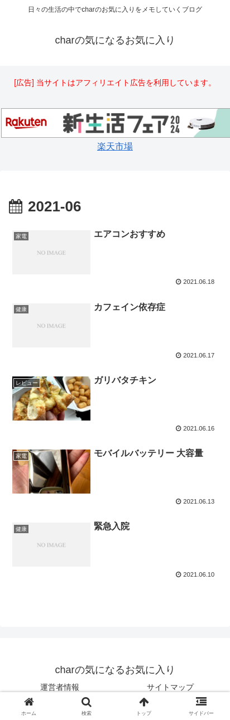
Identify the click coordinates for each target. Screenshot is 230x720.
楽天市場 (115, 146)
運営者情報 (59, 687)
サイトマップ (170, 687)
